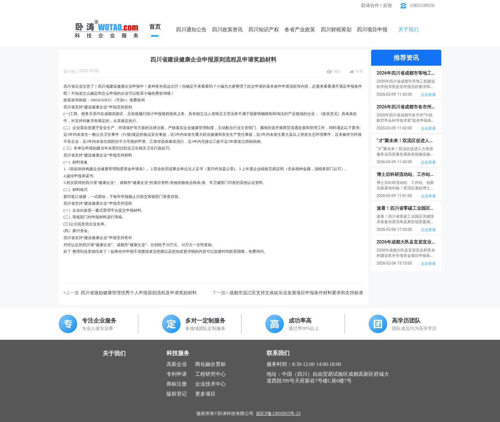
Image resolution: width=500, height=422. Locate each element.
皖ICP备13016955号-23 (278, 413)
